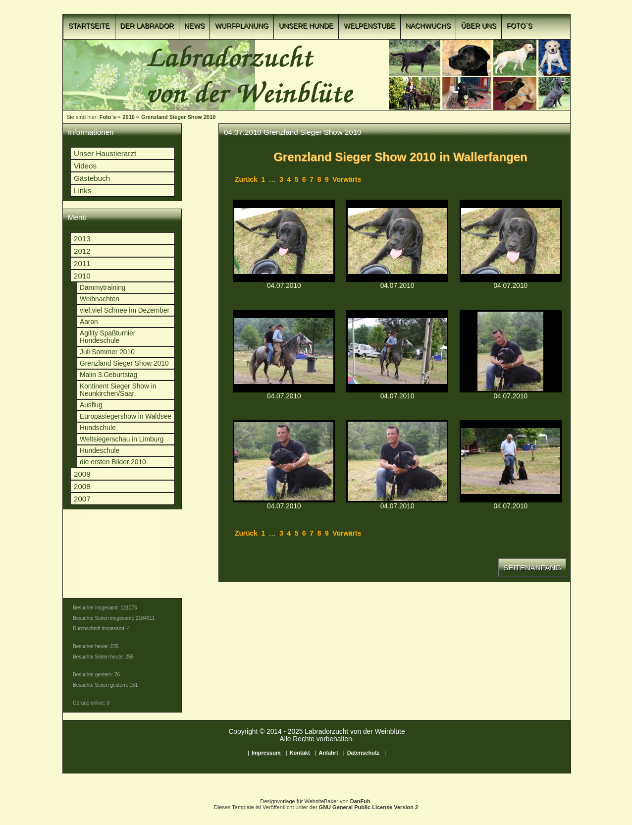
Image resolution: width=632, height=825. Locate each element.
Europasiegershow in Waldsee (125, 416)
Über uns (478, 26)
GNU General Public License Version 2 (369, 807)
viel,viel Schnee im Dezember (124, 310)
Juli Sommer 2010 (107, 352)
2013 (82, 238)
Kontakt (300, 753)
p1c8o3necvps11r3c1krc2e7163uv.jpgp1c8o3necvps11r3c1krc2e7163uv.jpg (511, 241)
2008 (82, 486)
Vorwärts (346, 179)
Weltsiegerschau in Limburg (121, 439)
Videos (85, 166)
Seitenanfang (532, 567)
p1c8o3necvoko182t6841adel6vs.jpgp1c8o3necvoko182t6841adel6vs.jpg (511, 351)
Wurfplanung (241, 26)
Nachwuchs (428, 26)
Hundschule (98, 428)
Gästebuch (92, 178)
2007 (82, 499)
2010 (128, 117)
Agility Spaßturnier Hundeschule (107, 337)
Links (82, 190)
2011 (82, 263)
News (194, 26)
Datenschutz (363, 753)
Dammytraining (102, 287)
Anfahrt (328, 753)
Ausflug (91, 405)
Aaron (89, 322)
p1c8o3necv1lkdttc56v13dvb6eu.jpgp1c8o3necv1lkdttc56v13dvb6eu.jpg (284, 351)
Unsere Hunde (306, 26)
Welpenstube (369, 26)
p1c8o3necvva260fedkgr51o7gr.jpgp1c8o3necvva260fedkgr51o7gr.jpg (284, 461)
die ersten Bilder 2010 (113, 462)
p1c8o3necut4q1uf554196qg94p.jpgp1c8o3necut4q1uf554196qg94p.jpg (511, 461)
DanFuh (360, 801)
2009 (82, 474)
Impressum (266, 753)
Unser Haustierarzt (105, 153)
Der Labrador (147, 26)
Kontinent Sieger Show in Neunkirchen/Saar (118, 390)
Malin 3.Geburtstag (108, 375)
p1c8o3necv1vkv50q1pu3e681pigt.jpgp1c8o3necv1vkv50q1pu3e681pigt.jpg (397, 351)
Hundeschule (99, 450)
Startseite (89, 26)
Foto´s (519, 26)
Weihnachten (99, 299)
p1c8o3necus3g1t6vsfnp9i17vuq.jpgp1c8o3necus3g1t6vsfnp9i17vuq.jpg (397, 461)
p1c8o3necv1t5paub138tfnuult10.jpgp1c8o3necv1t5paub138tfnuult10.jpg (397, 241)
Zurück (246, 179)
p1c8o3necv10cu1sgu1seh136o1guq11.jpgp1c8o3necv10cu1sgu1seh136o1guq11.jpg (284, 241)
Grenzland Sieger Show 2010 (178, 117)
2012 (82, 251)
